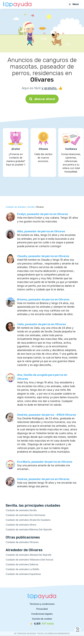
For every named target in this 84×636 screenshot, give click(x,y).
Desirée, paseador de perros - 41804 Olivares (46, 414)
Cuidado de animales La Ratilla (22, 569)
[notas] (42, 624)
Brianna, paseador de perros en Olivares (43, 299)
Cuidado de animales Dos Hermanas (25, 515)
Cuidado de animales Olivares (22, 542)
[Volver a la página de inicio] (17, 4)
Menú (74, 4)
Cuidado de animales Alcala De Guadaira (28, 519)
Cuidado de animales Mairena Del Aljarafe (29, 529)
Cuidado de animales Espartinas (23, 574)
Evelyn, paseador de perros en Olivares (42, 214)
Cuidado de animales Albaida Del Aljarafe (28, 554)
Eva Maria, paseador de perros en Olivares (44, 461)
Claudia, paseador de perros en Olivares (43, 256)
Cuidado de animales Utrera (21, 524)
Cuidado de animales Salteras (22, 564)
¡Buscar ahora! (42, 99)
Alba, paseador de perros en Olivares (41, 231)
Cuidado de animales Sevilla (21, 510)
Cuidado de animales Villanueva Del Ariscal (29, 559)
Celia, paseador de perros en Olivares (41, 324)
